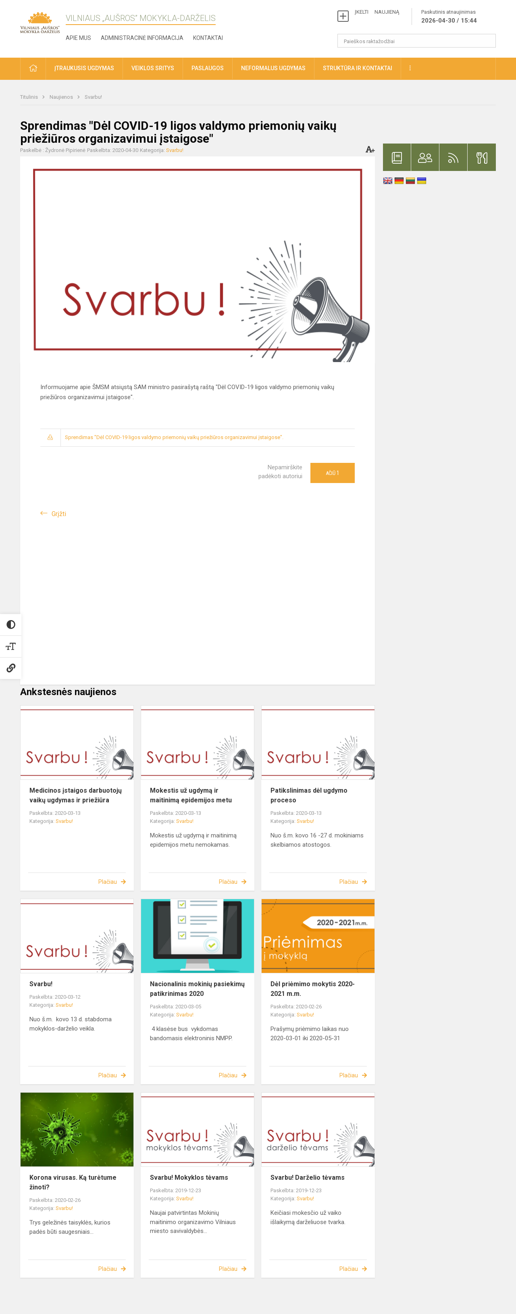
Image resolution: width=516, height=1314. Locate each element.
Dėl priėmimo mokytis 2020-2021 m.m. (312, 988)
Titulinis (29, 97)
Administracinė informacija (142, 38)
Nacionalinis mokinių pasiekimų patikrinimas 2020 (197, 988)
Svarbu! (93, 97)
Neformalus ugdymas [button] (273, 68)
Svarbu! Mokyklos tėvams (189, 1177)
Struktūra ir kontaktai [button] (357, 68)
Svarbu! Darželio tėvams (307, 1177)
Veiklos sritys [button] (152, 68)
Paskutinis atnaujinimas (449, 17)
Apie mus (78, 38)
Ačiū (332, 473)
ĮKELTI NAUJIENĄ (377, 12)
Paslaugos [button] (207, 68)
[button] (33, 69)
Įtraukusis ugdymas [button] (84, 68)
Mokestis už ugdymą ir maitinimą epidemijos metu (191, 795)
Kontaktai (208, 38)
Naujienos (62, 97)
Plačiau (107, 882)
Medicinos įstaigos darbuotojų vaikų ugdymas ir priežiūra (75, 795)
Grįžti (59, 514)
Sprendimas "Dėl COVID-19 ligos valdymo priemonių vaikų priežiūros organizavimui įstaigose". (174, 437)
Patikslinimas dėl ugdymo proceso (308, 795)
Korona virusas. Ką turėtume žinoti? (73, 1182)
